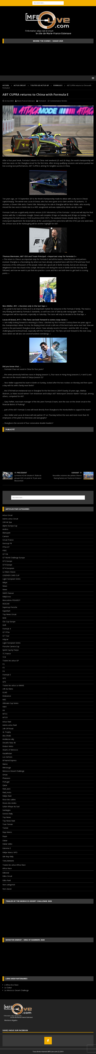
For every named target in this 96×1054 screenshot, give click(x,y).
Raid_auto (7, 789)
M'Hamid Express (10, 760)
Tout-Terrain (8, 824)
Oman (5, 774)
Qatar (5, 785)
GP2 (4, 678)
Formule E (42, 101)
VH (4, 710)
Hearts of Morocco (10, 750)
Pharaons (6, 778)
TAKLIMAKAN (8, 861)
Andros (5, 529)
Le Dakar (8, 987)
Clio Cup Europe (9, 621)
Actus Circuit (20, 85)
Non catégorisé (9, 884)
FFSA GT (6, 547)
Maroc (5, 764)
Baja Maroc (7, 832)
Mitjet (5, 582)
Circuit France (8, 540)
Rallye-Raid (7, 796)
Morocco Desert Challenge (13, 771)
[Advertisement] (48, 451)
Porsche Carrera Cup (11, 646)
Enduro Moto (8, 746)
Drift (4, 625)
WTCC (5, 714)
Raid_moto (7, 792)
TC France (7, 653)
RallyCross (7, 596)
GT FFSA (6, 632)
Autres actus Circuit (10, 519)
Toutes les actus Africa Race (14, 865)
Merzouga (7, 767)
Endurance (7, 696)
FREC (5, 550)
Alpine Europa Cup (10, 526)
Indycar (5, 639)
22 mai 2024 (9, 101)
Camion (6, 536)
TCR (4, 657)
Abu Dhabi (7, 735)
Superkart (6, 611)
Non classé (7, 889)
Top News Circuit (9, 614)
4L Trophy (7, 732)
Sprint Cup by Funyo (11, 650)
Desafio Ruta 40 (9, 742)
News (5, 586)
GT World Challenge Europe (14, 557)
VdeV (5, 706)
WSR (4, 618)
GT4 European (8, 568)
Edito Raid (7, 880)
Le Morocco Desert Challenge (16, 990)
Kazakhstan (7, 753)
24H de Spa (7, 522)
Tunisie (5, 828)
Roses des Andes (9, 803)
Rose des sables (9, 799)
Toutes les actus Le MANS (13, 685)
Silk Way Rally (8, 856)
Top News (7, 817)
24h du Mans (8, 689)
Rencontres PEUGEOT (11, 600)
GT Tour (6, 636)
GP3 (4, 682)
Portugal (6, 782)
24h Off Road (8, 728)
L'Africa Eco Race (11, 985)
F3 (4, 667)
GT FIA (5, 554)
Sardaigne (7, 810)
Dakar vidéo (7, 844)
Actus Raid (7, 721)
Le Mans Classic (9, 572)
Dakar (5, 840)
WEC (4, 699)
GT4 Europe (7, 565)
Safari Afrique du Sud (11, 806)
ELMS (5, 692)
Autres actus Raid (10, 725)
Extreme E (7, 848)
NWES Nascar (8, 593)
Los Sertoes (7, 757)
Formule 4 (7, 629)
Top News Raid (9, 821)
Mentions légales (10, 1020)
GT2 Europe (7, 561)
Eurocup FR (7, 543)
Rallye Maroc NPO (10, 852)
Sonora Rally (8, 813)
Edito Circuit (7, 876)
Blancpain (6, 533)
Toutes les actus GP (39, 85)
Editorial (6, 873)
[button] (92, 78)
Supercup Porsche (10, 607)
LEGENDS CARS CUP (11, 575)
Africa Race (7, 868)
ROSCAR (6, 604)
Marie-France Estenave (26, 101)
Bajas (5, 836)
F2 (4, 664)
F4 (4, 671)
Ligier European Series (12, 579)
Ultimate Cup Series (10, 703)
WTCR (5, 717)
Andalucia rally (8, 739)
